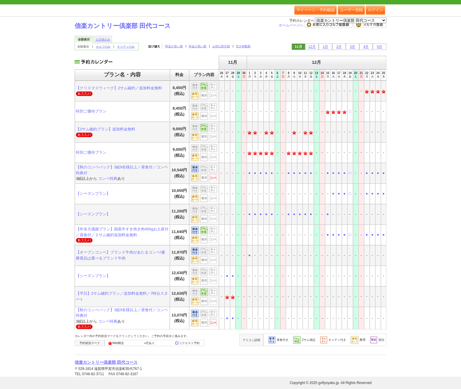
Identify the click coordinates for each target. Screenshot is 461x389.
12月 (311, 47)
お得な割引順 (221, 46)
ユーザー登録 (351, 10)
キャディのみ (126, 46)
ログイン (375, 10)
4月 (366, 47)
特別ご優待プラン (91, 111)
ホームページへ (291, 25)
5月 (380, 47)
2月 (339, 47)
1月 (325, 47)
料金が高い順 (197, 46)
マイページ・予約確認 (315, 10)
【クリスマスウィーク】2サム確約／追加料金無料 (119, 88)
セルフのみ (103, 46)
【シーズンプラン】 (93, 193)
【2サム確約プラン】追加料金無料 (105, 129)
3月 (352, 47)
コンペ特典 (107, 178)
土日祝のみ (103, 39)
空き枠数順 (243, 46)
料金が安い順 (174, 46)
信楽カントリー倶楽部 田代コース (123, 25)
